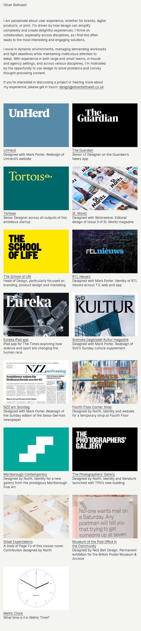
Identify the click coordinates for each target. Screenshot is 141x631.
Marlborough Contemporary (25, 474)
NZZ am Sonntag (16, 407)
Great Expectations (18, 542)
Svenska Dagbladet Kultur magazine (100, 340)
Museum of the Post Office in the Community (94, 544)
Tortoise (9, 213)
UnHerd (9, 150)
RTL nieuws (81, 276)
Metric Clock (13, 613)
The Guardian (82, 150)
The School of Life (17, 276)
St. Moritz (79, 213)
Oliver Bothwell (15, 5)
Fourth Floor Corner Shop (92, 407)
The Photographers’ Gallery (93, 474)
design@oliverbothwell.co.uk (81, 87)
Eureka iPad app (15, 340)
